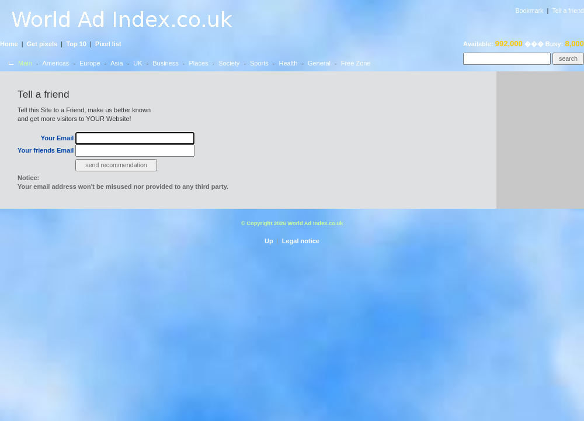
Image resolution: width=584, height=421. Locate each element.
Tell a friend (568, 10)
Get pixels (42, 43)
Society (228, 63)
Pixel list (108, 43)
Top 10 (76, 43)
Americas (56, 63)
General (319, 63)
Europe (89, 63)
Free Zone (356, 63)
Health (288, 63)
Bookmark (529, 10)
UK (137, 63)
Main (25, 63)
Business (165, 63)
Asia (116, 63)
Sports (259, 63)
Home (9, 43)
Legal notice (300, 240)
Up (269, 240)
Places (198, 63)
